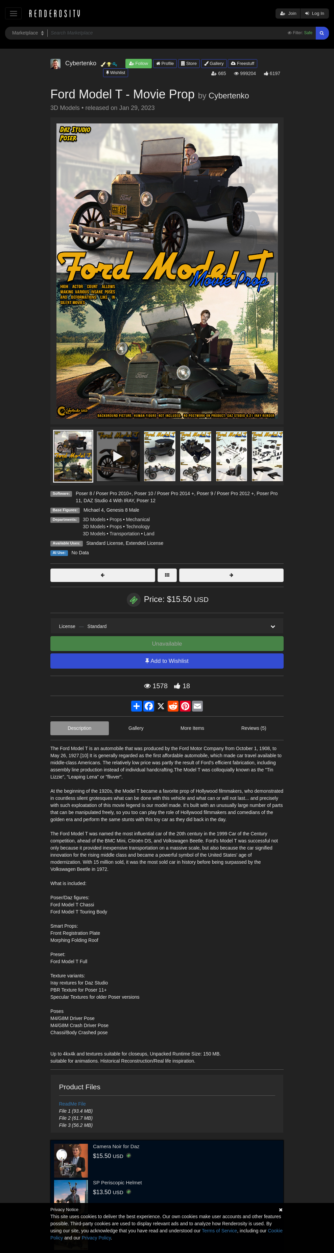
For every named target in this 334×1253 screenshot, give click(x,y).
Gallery (214, 63)
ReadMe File (72, 1104)
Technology (138, 526)
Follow (138, 63)
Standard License (104, 543)
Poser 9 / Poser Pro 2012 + (225, 493)
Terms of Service (219, 1230)
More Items (192, 728)
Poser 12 (146, 500)
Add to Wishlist (166, 661)
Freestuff (242, 63)
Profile (165, 63)
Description (79, 728)
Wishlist (115, 72)
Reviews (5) (253, 728)
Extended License (144, 543)
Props (116, 519)
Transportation (125, 533)
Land (149, 533)
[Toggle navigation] (13, 13)
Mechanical (138, 519)
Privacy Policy (96, 1237)
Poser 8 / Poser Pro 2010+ (104, 493)
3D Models (94, 519)
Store (189, 63)
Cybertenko (229, 95)
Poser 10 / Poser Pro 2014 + (164, 493)
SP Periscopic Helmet (117, 1182)
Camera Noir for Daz (116, 1146)
